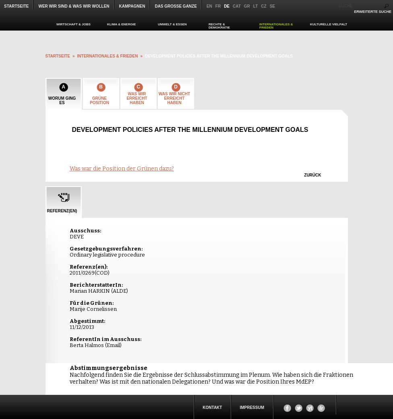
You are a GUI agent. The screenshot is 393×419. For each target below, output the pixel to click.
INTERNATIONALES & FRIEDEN (276, 26)
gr (247, 6)
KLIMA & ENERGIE (121, 24)
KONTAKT (212, 407)
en (209, 6)
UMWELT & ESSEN (172, 24)
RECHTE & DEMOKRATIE (219, 26)
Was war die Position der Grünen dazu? (122, 168)
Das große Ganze (175, 6)
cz (263, 6)
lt (255, 6)
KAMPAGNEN (132, 6)
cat (237, 6)
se (272, 6)
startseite (58, 56)
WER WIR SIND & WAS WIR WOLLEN (73, 6)
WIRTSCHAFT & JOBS (73, 24)
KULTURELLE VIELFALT (328, 24)
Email (113, 345)
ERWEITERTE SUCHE (372, 12)
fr (218, 6)
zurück (312, 175)
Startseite (16, 6)
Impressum (252, 407)
